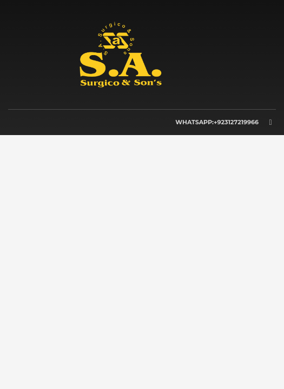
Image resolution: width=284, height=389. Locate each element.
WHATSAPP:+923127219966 (217, 122)
